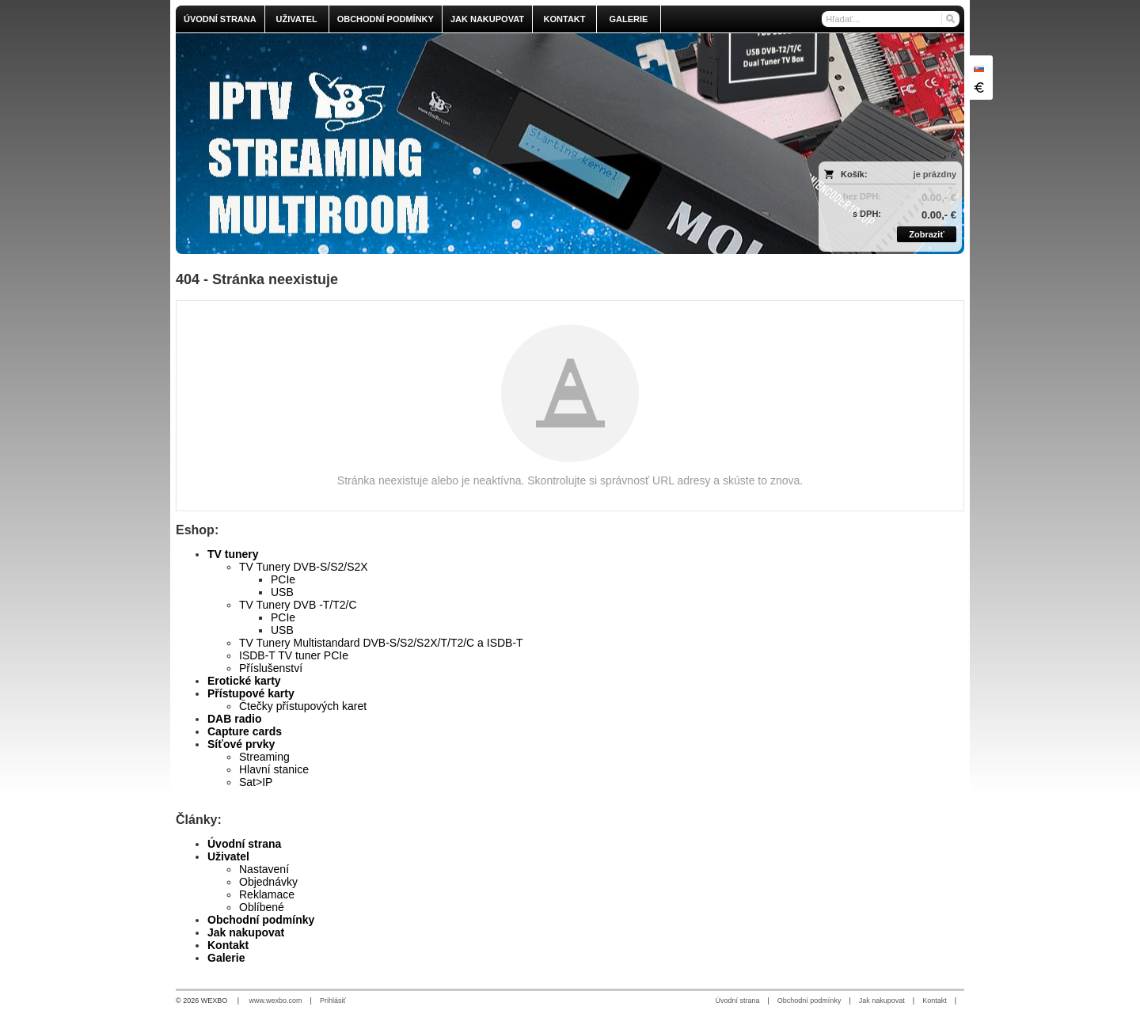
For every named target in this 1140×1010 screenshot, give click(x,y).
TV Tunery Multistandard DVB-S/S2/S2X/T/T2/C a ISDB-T (381, 642)
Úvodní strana (244, 843)
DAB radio (234, 718)
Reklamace (266, 894)
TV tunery (233, 554)
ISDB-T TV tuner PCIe (293, 655)
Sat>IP (255, 782)
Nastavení (264, 869)
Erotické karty (244, 680)
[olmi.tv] (472, 143)
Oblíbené (261, 907)
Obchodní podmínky (260, 919)
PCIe (283, 579)
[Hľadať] (950, 19)
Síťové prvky (241, 744)
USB (282, 592)
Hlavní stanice (274, 769)
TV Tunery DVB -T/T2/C (298, 604)
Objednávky (268, 881)
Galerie (226, 957)
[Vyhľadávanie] (891, 19)
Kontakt (228, 945)
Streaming (264, 756)
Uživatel (228, 856)
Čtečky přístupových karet (303, 706)
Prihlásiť (333, 1000)
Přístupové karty (250, 693)
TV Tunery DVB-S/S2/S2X (303, 566)
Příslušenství (270, 668)
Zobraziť (926, 234)
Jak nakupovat (245, 932)
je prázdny (935, 174)
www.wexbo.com (275, 1000)
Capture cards (244, 731)
